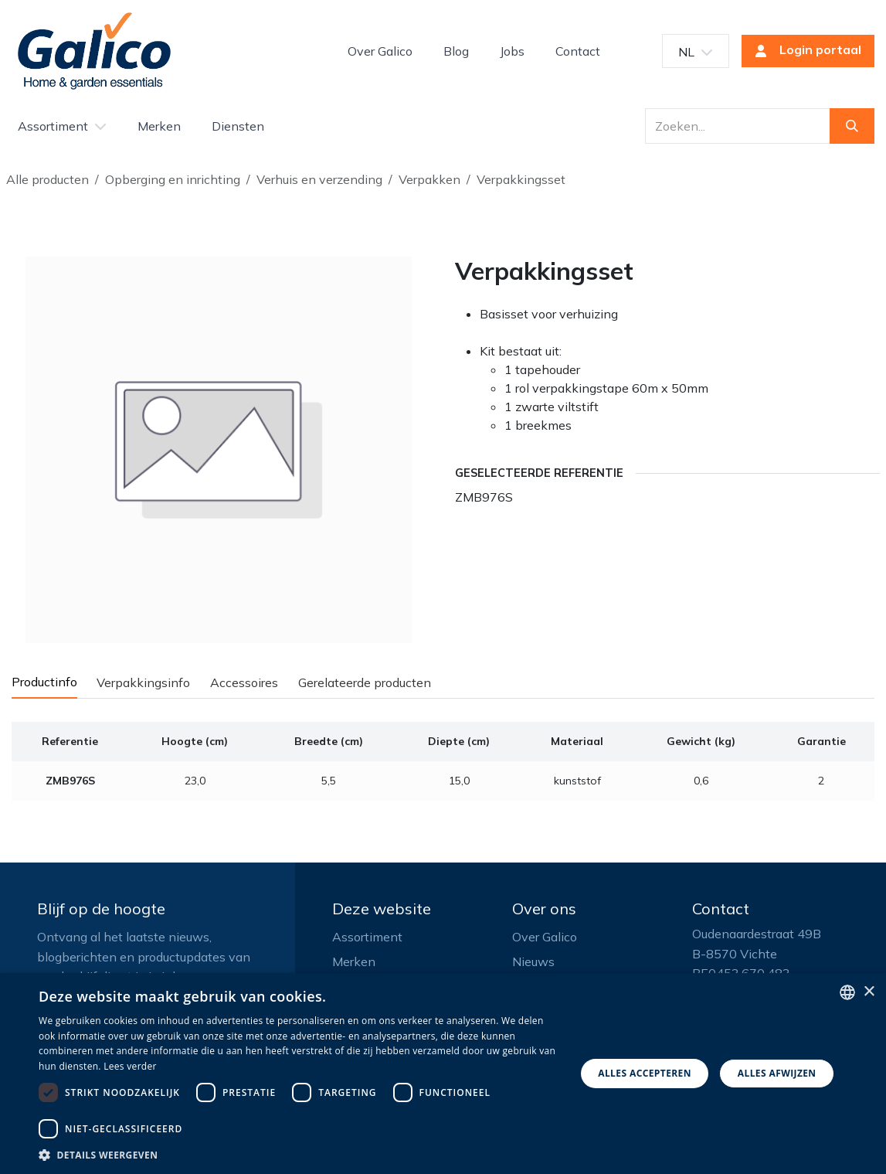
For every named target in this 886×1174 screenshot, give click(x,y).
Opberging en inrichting (172, 179)
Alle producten (47, 179)
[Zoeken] (852, 126)
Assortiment (367, 936)
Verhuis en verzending (319, 179)
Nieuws (533, 961)
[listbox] (847, 992)
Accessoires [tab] (244, 682)
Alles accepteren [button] (644, 1073)
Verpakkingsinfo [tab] (143, 682)
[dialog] (443, 1073)
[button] (299, 1154)
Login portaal (803, 51)
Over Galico (544, 936)
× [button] (868, 992)
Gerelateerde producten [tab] (364, 682)
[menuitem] (380, 51)
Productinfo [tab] (44, 681)
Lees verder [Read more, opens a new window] (130, 1066)
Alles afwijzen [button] (777, 1073)
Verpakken (429, 179)
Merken (353, 961)
